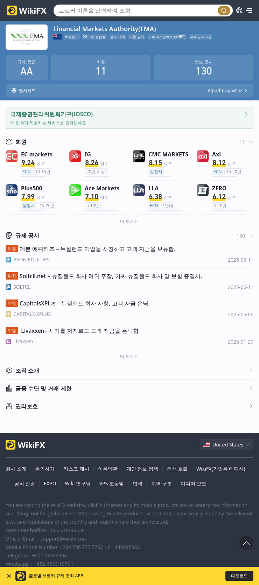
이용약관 (108, 468)
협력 (137, 483)
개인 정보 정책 (142, 468)
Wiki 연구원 (78, 483)
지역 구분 (161, 483)
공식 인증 (24, 483)
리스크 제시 (76, 468)
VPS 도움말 (111, 483)
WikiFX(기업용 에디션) (220, 468)
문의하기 (45, 468)
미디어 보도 (193, 483)
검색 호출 (177, 468)
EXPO (50, 483)
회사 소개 (16, 468)
